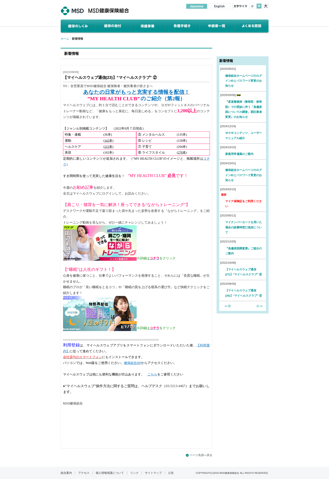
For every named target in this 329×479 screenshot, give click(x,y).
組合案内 (66, 472)
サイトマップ (153, 472)
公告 (171, 472)
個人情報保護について (110, 472)
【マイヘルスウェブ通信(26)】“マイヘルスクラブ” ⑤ (243, 293)
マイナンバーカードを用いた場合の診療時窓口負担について (243, 227)
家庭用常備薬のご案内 (240, 154)
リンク (134, 472)
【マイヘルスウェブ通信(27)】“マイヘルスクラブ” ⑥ (243, 272)
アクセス (83, 472)
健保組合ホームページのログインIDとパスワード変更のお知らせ (243, 81)
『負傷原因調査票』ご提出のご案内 (243, 251)
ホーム (65, 38)
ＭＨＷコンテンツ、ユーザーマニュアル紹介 (243, 135)
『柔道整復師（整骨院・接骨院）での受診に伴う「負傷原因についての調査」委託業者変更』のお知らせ (243, 109)
